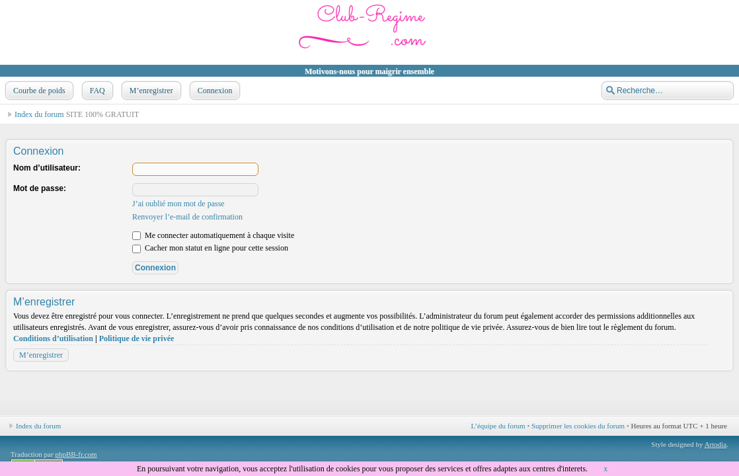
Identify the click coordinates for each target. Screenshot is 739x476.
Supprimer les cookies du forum (578, 426)
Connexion (214, 90)
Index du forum (39, 114)
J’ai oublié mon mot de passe (178, 203)
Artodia (716, 444)
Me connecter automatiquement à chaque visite (213, 235)
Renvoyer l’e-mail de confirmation (187, 216)
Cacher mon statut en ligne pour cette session (210, 248)
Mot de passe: (39, 188)
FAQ (96, 90)
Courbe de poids (38, 90)
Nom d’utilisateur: (47, 168)
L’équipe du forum (498, 426)
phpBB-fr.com (76, 454)
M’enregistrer (150, 90)
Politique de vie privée (137, 338)
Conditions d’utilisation (53, 338)
